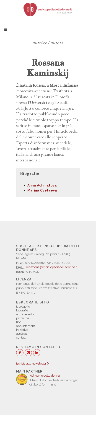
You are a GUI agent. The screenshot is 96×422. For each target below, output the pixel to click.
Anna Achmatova (42, 185)
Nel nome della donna (44, 375)
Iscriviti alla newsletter (32, 363)
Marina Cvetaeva (42, 190)
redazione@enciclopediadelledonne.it (51, 267)
